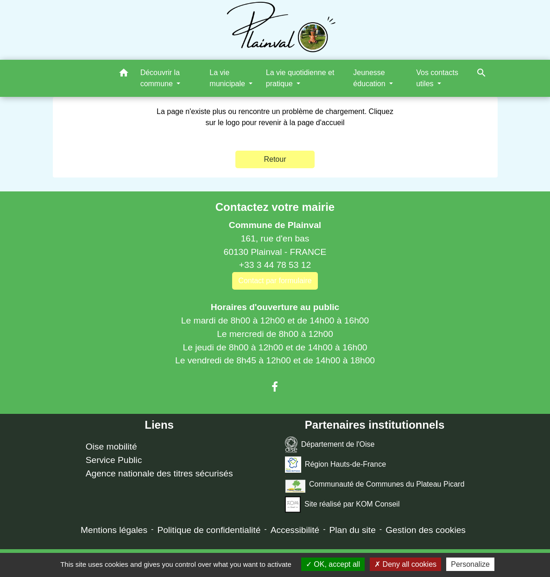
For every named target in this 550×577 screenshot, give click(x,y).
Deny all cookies (405, 564)
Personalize (470, 564)
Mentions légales (114, 530)
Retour (275, 159)
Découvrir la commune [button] (160, 78)
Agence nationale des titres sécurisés (159, 473)
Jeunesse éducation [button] (370, 78)
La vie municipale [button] (228, 78)
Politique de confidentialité (208, 530)
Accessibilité (295, 530)
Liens (159, 424)
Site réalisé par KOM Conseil (342, 504)
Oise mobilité (111, 446)
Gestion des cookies (426, 530)
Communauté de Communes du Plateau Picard (374, 484)
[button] (124, 74)
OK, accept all (333, 564)
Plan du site (352, 530)
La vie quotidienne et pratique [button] (300, 78)
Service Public (114, 460)
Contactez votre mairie (275, 207)
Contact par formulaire (274, 281)
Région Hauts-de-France (335, 465)
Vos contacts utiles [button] (437, 78)
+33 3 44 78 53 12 (275, 265)
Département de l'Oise (330, 445)
